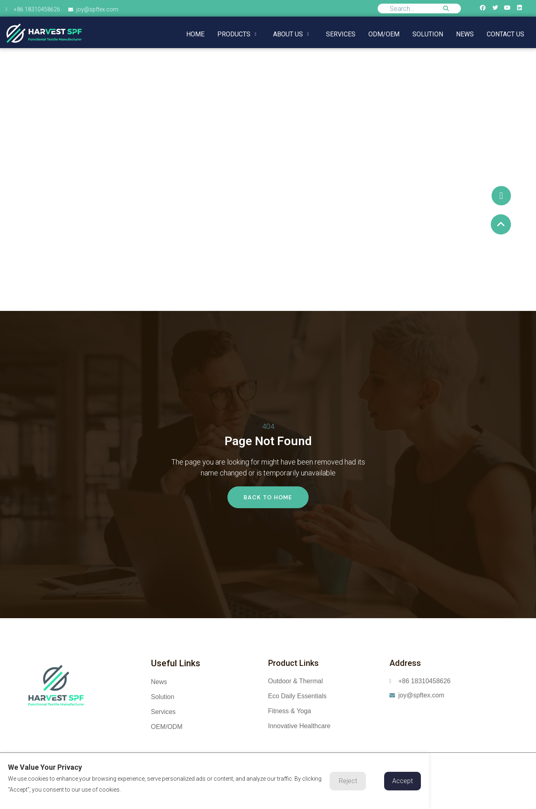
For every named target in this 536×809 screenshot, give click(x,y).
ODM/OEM (383, 34)
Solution (427, 34)
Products (236, 34)
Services (340, 34)
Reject (348, 781)
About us (291, 34)
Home (195, 34)
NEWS (465, 34)
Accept (402, 781)
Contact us (505, 34)
